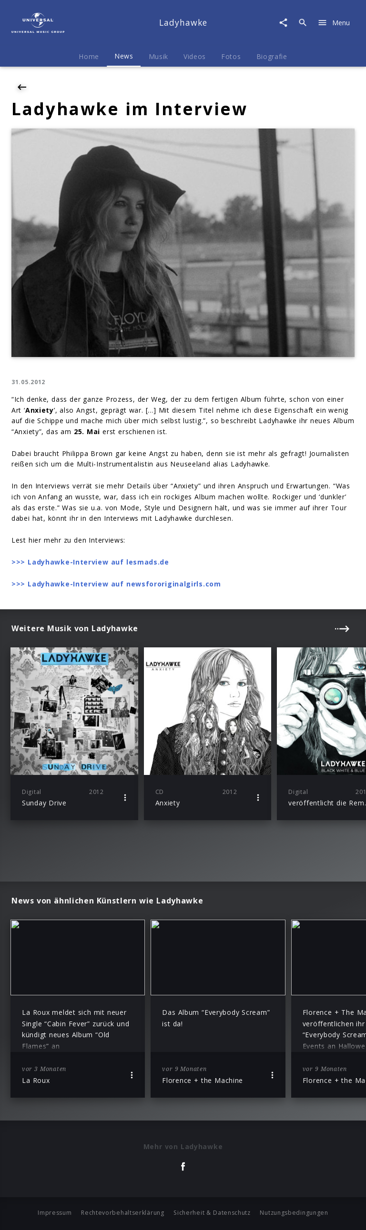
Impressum (54, 1213)
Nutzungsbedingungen (294, 1213)
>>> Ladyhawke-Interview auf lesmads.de (90, 561)
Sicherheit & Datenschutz (212, 1213)
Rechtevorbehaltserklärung (122, 1213)
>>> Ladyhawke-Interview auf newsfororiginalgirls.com (116, 583)
